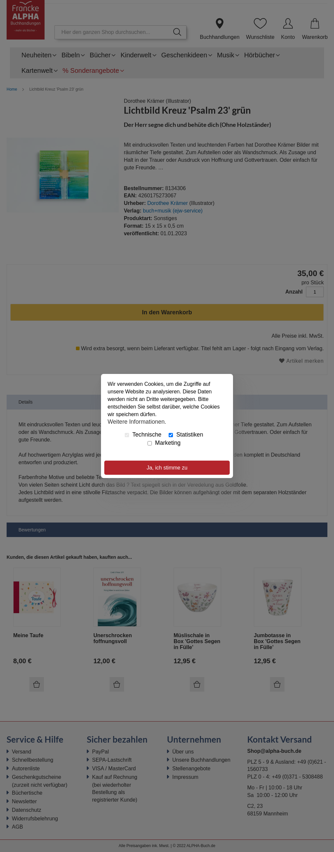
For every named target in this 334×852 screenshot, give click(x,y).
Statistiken (186, 434)
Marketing (164, 443)
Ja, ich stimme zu (167, 467)
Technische (143, 434)
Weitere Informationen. (137, 421)
